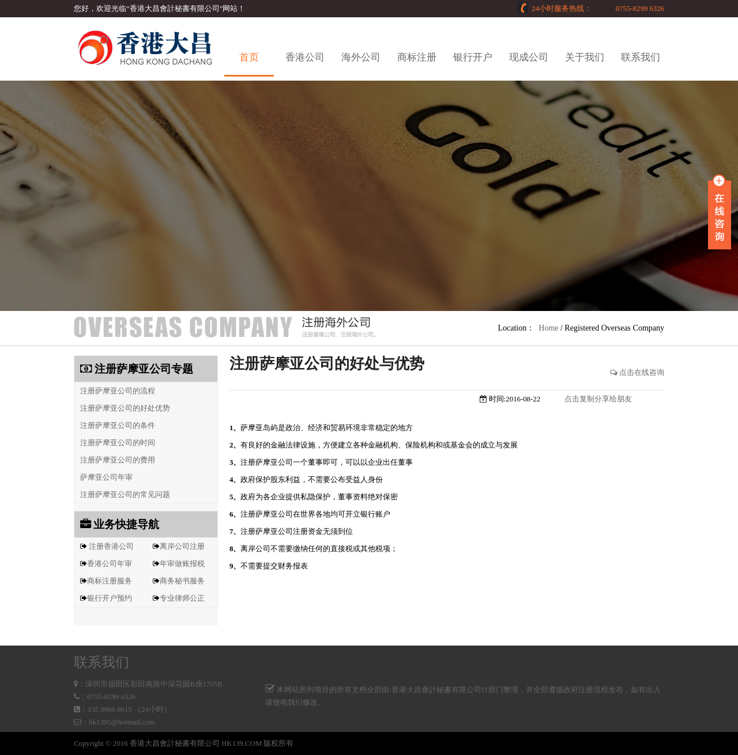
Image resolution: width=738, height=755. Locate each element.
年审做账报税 (182, 564)
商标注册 (416, 57)
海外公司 (361, 57)
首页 (249, 57)
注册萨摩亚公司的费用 (114, 460)
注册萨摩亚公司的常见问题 (122, 495)
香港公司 (305, 57)
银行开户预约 (109, 598)
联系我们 (640, 57)
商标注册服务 (109, 581)
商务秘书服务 (182, 581)
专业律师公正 (182, 598)
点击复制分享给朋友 (598, 399)
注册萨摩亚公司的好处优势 (122, 408)
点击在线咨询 (637, 373)
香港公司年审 (109, 564)
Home (548, 328)
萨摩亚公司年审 (103, 477)
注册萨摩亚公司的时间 (114, 443)
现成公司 (528, 57)
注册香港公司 (111, 546)
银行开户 (472, 57)
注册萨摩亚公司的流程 (114, 391)
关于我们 (584, 57)
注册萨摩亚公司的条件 (114, 426)
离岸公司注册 (182, 546)
